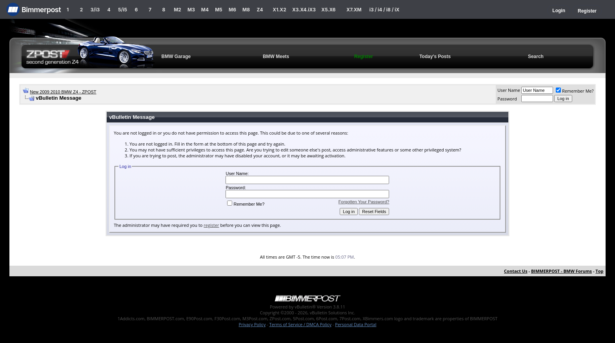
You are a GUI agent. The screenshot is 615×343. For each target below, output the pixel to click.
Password (507, 99)
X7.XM (353, 10)
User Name (508, 90)
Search (536, 56)
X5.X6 (328, 10)
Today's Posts (435, 56)
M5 (218, 10)
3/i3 (95, 10)
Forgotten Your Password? (363, 201)
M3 (191, 10)
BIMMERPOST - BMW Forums (561, 271)
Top (599, 271)
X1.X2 (279, 10)
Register (587, 11)
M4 (205, 10)
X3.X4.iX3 (304, 10)
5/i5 (122, 10)
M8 (246, 10)
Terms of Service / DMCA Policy (300, 324)
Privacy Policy (252, 324)
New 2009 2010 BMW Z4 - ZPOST (63, 91)
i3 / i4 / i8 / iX (384, 10)
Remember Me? (575, 91)
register (211, 225)
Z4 (260, 10)
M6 (232, 10)
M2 (177, 10)
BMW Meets (276, 56)
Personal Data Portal (355, 324)
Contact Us (516, 271)
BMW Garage (176, 56)
